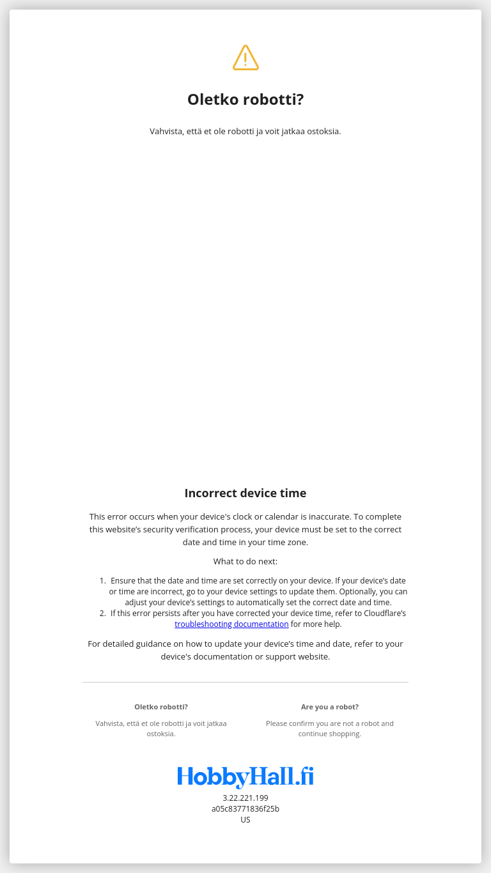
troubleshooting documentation (231, 624)
